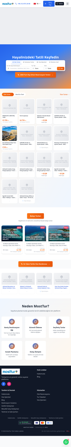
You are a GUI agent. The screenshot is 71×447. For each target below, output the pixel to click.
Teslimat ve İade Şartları (9, 412)
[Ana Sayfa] (8, 3)
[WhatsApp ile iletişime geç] (66, 442)
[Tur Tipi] (37, 68)
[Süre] (50, 68)
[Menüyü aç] (67, 4)
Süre (45, 65)
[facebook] (3, 384)
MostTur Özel (20, 94)
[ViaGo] (68, 431)
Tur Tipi (33, 65)
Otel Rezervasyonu (43, 394)
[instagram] (9, 384)
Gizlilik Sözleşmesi (7, 406)
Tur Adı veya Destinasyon (13, 65)
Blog (38, 377)
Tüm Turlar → (8, 94)
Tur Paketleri (41, 397)
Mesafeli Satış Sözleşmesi (10, 409)
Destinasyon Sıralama (8, 403)
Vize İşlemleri (6, 397)
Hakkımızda (41, 374)
